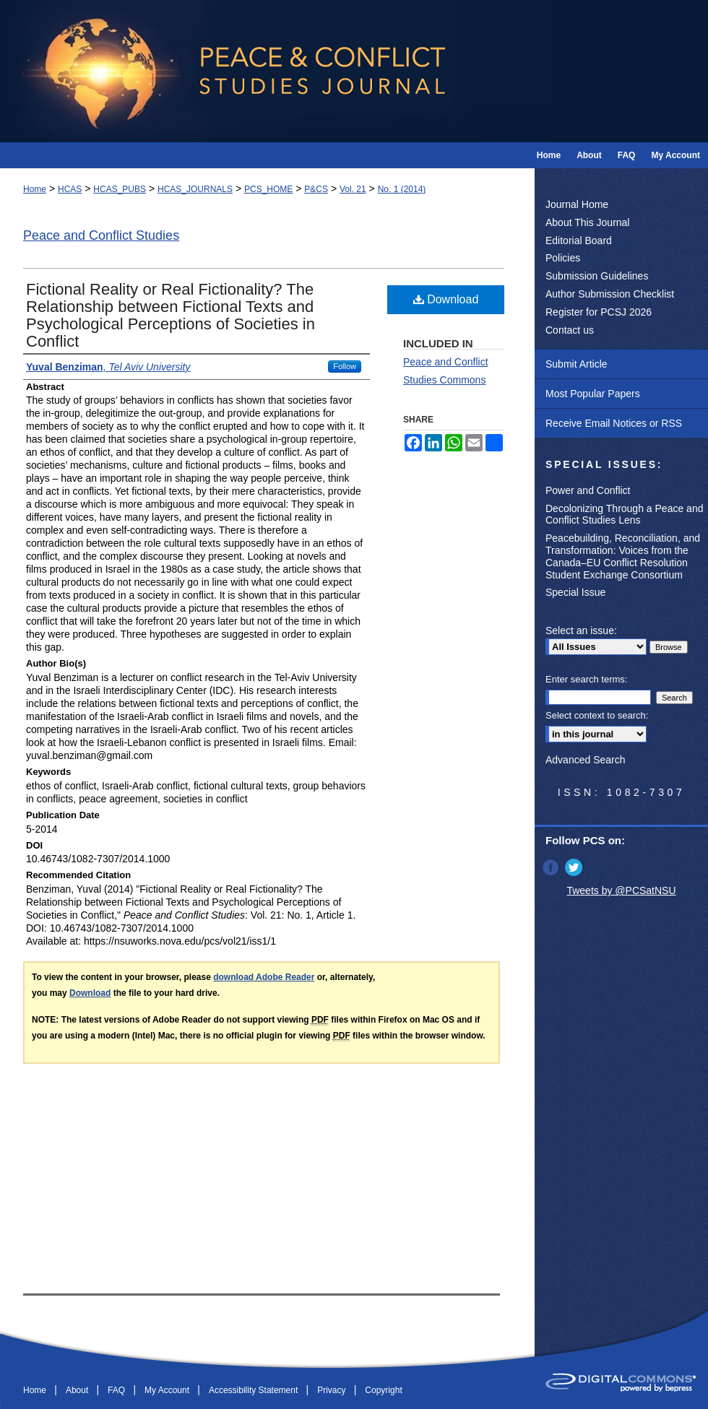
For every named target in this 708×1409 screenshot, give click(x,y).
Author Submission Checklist (609, 294)
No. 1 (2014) (402, 189)
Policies (562, 258)
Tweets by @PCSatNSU (620, 890)
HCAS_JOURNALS (195, 189)
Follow (344, 366)
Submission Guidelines (596, 276)
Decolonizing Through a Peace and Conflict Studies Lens (624, 514)
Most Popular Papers (592, 393)
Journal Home (576, 204)
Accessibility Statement (255, 1390)
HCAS (70, 189)
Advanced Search (585, 760)
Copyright (383, 1390)
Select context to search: (596, 715)
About (78, 1390)
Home (34, 189)
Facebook (552, 867)
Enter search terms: (586, 679)
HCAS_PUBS (119, 189)
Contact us (569, 330)
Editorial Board (578, 240)
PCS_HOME (268, 189)
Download (446, 299)
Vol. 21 (353, 189)
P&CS (316, 189)
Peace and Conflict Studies (101, 235)
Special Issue (575, 592)
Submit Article (576, 364)
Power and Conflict (588, 490)
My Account (167, 1390)
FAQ (117, 1390)
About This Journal (587, 222)
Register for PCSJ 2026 (598, 312)
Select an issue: (581, 630)
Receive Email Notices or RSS (613, 423)
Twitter (575, 867)
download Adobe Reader (263, 977)
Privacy (332, 1390)
